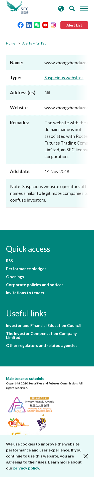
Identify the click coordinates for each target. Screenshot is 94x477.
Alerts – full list (34, 43)
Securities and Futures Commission (17, 7)
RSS (9, 261)
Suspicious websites (63, 77)
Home (10, 43)
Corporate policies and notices (34, 285)
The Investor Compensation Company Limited (41, 335)
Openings (15, 277)
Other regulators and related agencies (41, 345)
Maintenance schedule (25, 378)
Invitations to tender (25, 293)
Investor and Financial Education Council (43, 325)
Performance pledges (26, 269)
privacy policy (26, 467)
